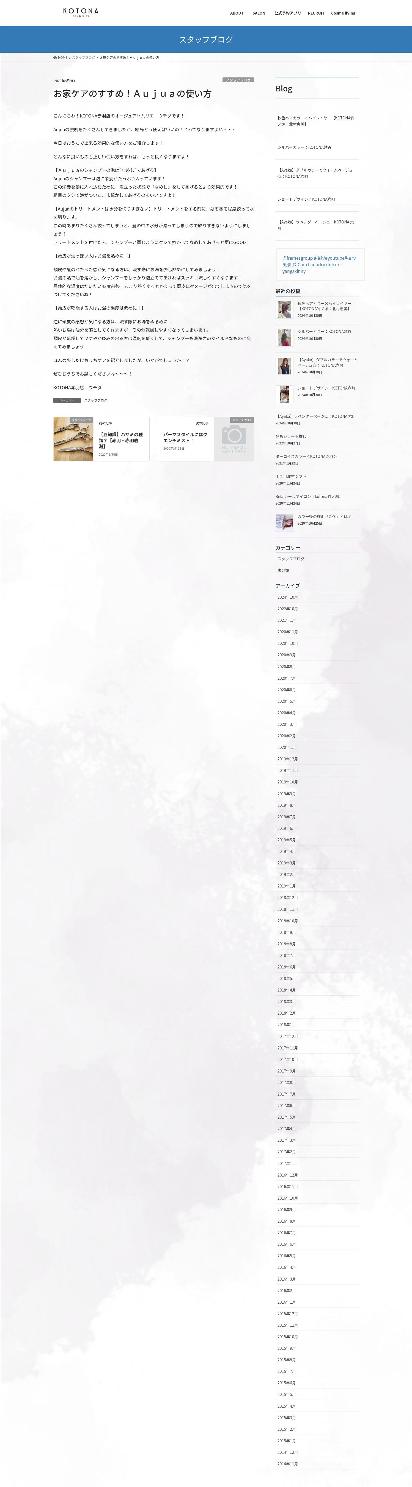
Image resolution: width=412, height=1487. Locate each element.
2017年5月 (287, 1117)
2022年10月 (288, 608)
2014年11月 (288, 1463)
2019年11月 (288, 770)
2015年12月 (288, 1313)
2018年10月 (288, 920)
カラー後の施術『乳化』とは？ (324, 516)
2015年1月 (287, 1440)
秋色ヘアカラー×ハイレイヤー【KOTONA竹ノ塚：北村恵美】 (316, 121)
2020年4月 (287, 712)
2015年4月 (287, 1406)
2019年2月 (287, 874)
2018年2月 (287, 1013)
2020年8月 (287, 666)
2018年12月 (288, 897)
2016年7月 (287, 1232)
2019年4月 (287, 851)
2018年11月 (288, 909)
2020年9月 (287, 654)
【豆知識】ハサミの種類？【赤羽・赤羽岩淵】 (121, 440)
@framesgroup (297, 257)
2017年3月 (287, 1140)
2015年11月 (288, 1325)
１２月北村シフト (291, 476)
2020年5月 (287, 701)
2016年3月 (287, 1279)
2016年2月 (287, 1290)
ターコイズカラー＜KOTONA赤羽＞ (306, 456)
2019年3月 (287, 863)
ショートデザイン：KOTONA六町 (306, 199)
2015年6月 (287, 1382)
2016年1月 (287, 1302)
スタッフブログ (238, 80)
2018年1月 (287, 1024)
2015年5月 (287, 1394)
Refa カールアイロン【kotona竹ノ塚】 (309, 496)
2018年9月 (287, 932)
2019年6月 (287, 828)
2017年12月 (288, 1036)
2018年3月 (287, 1001)
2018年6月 (287, 967)
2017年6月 (287, 1105)
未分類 (283, 570)
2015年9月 (287, 1348)
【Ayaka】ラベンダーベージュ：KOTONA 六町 (316, 225)
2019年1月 (287, 886)
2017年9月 (287, 1071)
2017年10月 (288, 1059)
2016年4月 (287, 1267)
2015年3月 (287, 1417)
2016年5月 (287, 1255)
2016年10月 (288, 1198)
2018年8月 (287, 943)
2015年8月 (287, 1359)
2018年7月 (287, 955)
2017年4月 (287, 1128)
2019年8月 (287, 805)
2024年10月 (288, 597)
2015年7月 (287, 1371)
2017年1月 (287, 1163)
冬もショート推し (291, 436)
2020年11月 (288, 631)
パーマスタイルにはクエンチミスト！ (185, 437)
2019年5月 (287, 839)
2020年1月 (287, 747)
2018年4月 (287, 990)
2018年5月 (287, 978)
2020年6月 (287, 689)
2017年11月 (288, 1048)
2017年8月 (287, 1082)
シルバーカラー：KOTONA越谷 (304, 147)
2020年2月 (287, 735)
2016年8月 (287, 1221)
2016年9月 (287, 1209)
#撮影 (319, 257)
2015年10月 (288, 1336)
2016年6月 (287, 1244)
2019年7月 (287, 816)
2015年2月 (287, 1429)
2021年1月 (287, 620)
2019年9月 (287, 793)
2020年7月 (287, 678)
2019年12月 (288, 758)
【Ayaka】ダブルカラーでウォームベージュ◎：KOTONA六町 (315, 173)
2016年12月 (288, 1175)
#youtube (335, 257)
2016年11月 (288, 1186)
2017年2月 (287, 1151)
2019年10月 (288, 782)
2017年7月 (287, 1094)
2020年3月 (287, 724)
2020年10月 (288, 643)
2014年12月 (288, 1452)
